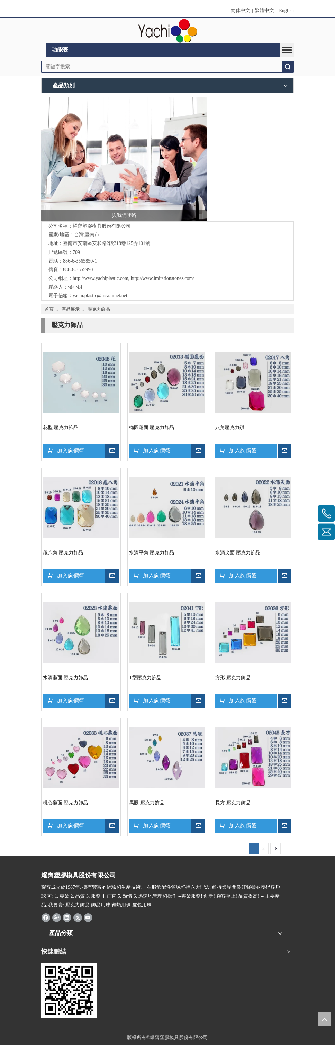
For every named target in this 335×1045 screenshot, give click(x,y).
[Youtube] (88, 917)
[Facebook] (46, 917)
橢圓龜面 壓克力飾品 (151, 427)
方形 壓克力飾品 (233, 677)
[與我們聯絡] (124, 159)
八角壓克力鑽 (229, 427)
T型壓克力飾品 (145, 677)
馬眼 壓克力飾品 (146, 802)
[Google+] (56, 917)
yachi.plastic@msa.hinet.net (100, 295)
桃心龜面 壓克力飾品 (65, 802)
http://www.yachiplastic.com (100, 278)
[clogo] (167, 31)
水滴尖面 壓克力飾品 (237, 552)
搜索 (287, 66)
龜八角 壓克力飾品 (63, 552)
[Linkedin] (67, 917)
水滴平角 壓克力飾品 (151, 552)
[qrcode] (69, 990)
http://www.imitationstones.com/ (162, 278)
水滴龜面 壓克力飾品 (65, 677)
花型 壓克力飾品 (60, 427)
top (324, 1019)
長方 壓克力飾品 (233, 802)
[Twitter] (77, 917)
